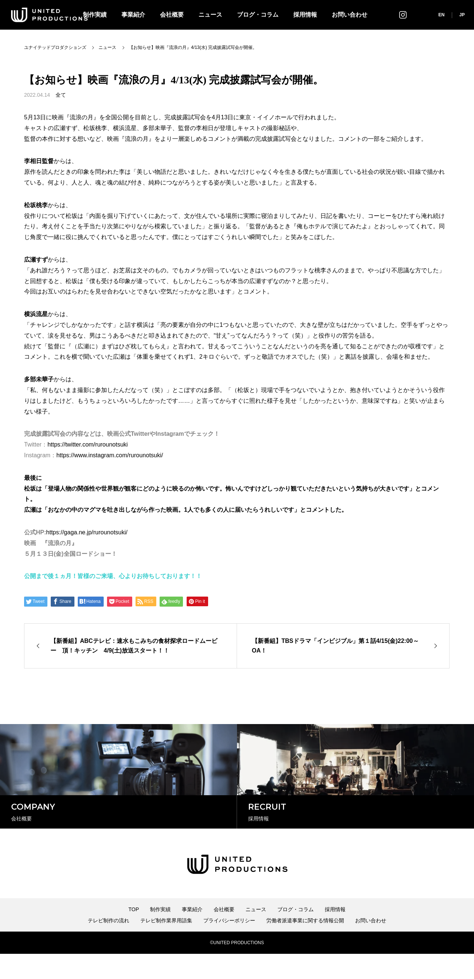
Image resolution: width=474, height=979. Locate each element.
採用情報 (305, 14)
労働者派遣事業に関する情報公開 (305, 945)
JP (462, 14)
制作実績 (160, 934)
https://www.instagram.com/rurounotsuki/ (109, 455)
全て (61, 95)
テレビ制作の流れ (108, 945)
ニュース (210, 14)
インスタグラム (403, 14)
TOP (133, 934)
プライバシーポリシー (229, 945)
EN (441, 14)
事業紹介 (133, 14)
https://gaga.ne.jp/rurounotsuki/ (87, 532)
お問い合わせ (349, 14)
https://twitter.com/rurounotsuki (87, 444)
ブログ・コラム (257, 14)
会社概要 (172, 14)
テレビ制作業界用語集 (166, 945)
